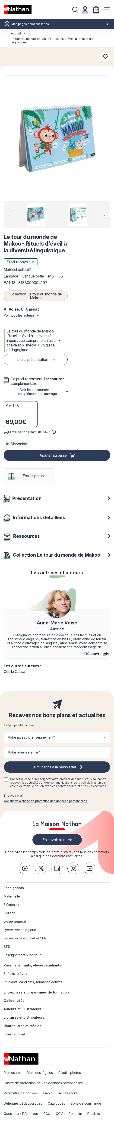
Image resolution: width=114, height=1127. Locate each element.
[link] (24, 868)
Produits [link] (93, 1114)
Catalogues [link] (56, 1103)
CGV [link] (59, 1114)
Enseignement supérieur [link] (22, 955)
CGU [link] (46, 1114)
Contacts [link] (75, 1114)
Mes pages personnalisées (60, 24)
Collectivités (14, 1001)
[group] (36, 214)
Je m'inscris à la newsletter (54, 767)
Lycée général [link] (15, 921)
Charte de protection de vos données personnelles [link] (43, 1083)
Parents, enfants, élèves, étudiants (32, 965)
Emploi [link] (48, 1093)
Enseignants (14, 888)
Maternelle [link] (12, 896)
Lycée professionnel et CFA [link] (25, 938)
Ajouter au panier (53, 455)
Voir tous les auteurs (19, 315)
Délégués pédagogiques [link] (23, 1103)
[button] (57, 138)
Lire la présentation (32, 359)
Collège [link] (10, 913)
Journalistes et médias (22, 1026)
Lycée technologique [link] (20, 930)
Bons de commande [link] (86, 1103)
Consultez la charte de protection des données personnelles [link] (45, 801)
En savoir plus (13, 795)
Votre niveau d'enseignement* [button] (31, 737)
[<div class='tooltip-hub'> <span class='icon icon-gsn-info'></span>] (54, 432)
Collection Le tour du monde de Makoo (36, 296)
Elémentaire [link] (13, 905)
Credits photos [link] (69, 1073)
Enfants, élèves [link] (15, 974)
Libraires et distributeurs (24, 1017)
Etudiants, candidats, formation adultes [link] (33, 982)
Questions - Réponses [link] (21, 1114)
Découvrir (96, 653)
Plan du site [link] (12, 1073)
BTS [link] (7, 947)
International (14, 1034)
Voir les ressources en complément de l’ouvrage (37, 392)
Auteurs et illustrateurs (22, 1009)
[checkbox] (6, 779)
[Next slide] (105, 215)
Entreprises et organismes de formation (36, 992)
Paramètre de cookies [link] (21, 1093)
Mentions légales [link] (40, 1073)
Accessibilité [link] (68, 1093)
